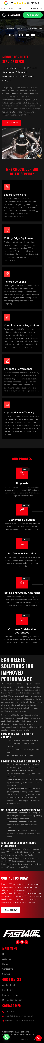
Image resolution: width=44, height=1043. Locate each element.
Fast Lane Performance (11, 29)
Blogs (5, 964)
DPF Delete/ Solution (12, 1000)
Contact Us (7, 968)
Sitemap (6, 974)
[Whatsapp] (6, 1037)
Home (5, 954)
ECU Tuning (7, 990)
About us (6, 959)
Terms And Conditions (31, 1039)
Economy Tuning (10, 995)
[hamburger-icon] (3, 15)
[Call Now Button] (38, 1038)
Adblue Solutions (10, 985)
